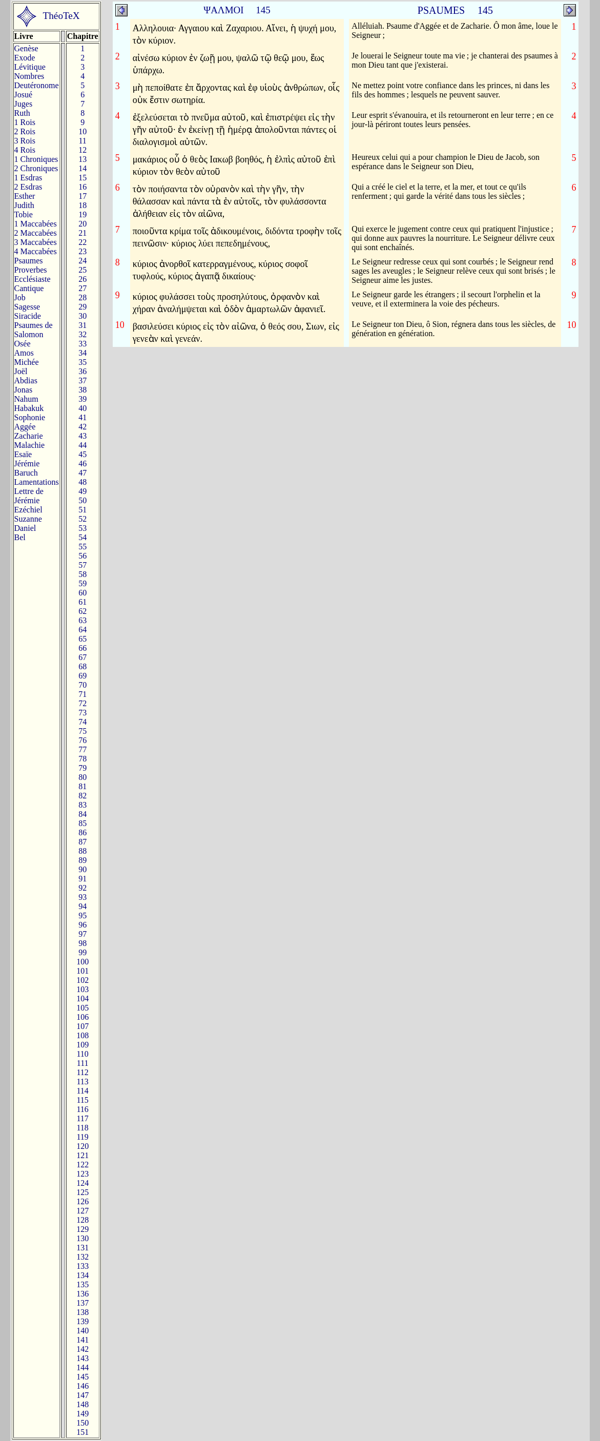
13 (82, 159)
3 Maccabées (35, 242)
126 (82, 1201)
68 (82, 666)
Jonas (23, 389)
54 (82, 537)
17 (82, 196)
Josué (23, 94)
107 (82, 1026)
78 (82, 758)
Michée (26, 362)
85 (82, 823)
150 (82, 1422)
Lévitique (30, 67)
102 (82, 980)
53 (82, 528)
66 (82, 648)
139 (82, 1321)
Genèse (26, 48)
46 (82, 463)
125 (82, 1192)
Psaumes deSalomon (33, 330)
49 (82, 491)
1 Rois (24, 122)
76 (82, 740)
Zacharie (28, 435)
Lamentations (36, 482)
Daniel (25, 528)
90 (82, 869)
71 (82, 694)
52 (82, 518)
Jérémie (27, 463)
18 (82, 205)
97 (82, 934)
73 (82, 712)
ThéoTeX (61, 15)
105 (82, 1007)
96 (82, 924)
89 (82, 860)
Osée (22, 343)
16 (82, 186)
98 (82, 943)
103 (82, 989)
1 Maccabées (35, 223)
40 (82, 408)
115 (82, 1100)
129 (82, 1229)
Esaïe (23, 454)
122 (82, 1164)
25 (82, 269)
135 (82, 1284)
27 (82, 288)
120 (82, 1146)
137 (82, 1303)
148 (82, 1404)
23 (82, 251)
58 (82, 574)
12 (82, 150)
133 (82, 1266)
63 (82, 620)
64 (82, 629)
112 (82, 1072)
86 (82, 832)
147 (82, 1395)
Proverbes (30, 269)
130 (82, 1238)
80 (82, 777)
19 (82, 214)
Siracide (27, 316)
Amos (24, 352)
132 (82, 1256)
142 (82, 1349)
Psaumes (28, 260)
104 (82, 998)
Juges (23, 103)
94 (82, 906)
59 (82, 583)
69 (82, 675)
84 (82, 814)
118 (82, 1127)
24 (82, 260)
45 (82, 454)
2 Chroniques (36, 168)
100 (82, 961)
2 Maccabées (35, 233)
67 (82, 657)
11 (82, 140)
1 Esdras (28, 177)
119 (82, 1137)
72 (82, 703)
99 (82, 952)
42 (82, 426)
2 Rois (24, 131)
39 (82, 399)
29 (82, 306)
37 (82, 380)
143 (82, 1358)
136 (82, 1293)
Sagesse (27, 306)
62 (82, 611)
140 (82, 1330)
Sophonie (29, 417)
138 (82, 1312)
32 (82, 334)
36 (82, 371)
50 (82, 500)
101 (82, 970)
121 (82, 1155)
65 (82, 638)
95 (82, 915)
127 (82, 1210)
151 (82, 1432)
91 (82, 878)
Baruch (26, 472)
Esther (24, 196)
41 (82, 417)
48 (82, 482)
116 (82, 1109)
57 (82, 565)
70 (82, 685)
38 (82, 389)
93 (82, 897)
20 (82, 223)
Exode (24, 57)
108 (82, 1035)
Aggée (25, 426)
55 (82, 546)
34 (82, 352)
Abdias (25, 380)
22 (82, 242)
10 (82, 131)
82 (82, 795)
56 (82, 555)
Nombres (29, 76)
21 (82, 233)
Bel (20, 537)
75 (82, 731)
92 (82, 887)
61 (82, 602)
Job (20, 297)
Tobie (23, 214)
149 (82, 1413)
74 (82, 721)
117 (82, 1118)
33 (82, 343)
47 (82, 472)
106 (82, 1017)
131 (82, 1247)
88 (82, 851)
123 (82, 1173)
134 (82, 1275)
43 (82, 435)
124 (82, 1183)
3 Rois (24, 140)
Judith (24, 205)
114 (82, 1090)
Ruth (22, 113)
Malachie (29, 445)
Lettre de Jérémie (29, 496)
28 (82, 297)
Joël (21, 371)
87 (82, 841)
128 (82, 1220)
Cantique (29, 288)
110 (82, 1053)
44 (82, 445)
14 (82, 168)
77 (82, 749)
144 (82, 1367)
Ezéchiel (28, 509)
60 (82, 592)
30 (82, 316)
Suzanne (28, 518)
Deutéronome (36, 85)
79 (82, 768)
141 (82, 1339)
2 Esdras (28, 186)
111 (83, 1063)
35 (82, 362)
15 (82, 177)
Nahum (26, 399)
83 (82, 804)
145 (82, 1376)
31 (82, 325)
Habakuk (29, 408)
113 (82, 1081)
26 (82, 279)
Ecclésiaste (32, 279)
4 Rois (24, 150)
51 (82, 509)
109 (82, 1044)
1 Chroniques (36, 159)
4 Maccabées (35, 251)
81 (82, 786)
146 (82, 1386)
